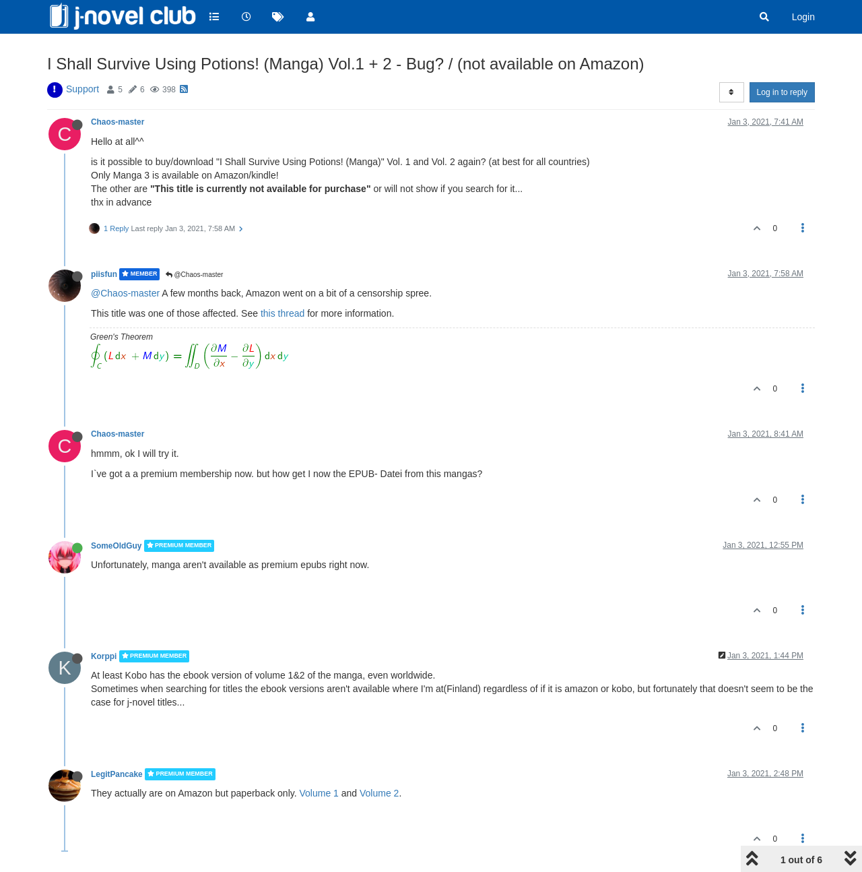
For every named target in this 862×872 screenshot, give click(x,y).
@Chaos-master (195, 274)
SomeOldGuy (116, 546)
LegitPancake (117, 774)
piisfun (104, 274)
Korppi (104, 656)
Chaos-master (117, 122)
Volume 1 (318, 793)
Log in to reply (782, 92)
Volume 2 (379, 793)
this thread (282, 313)
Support (82, 89)
